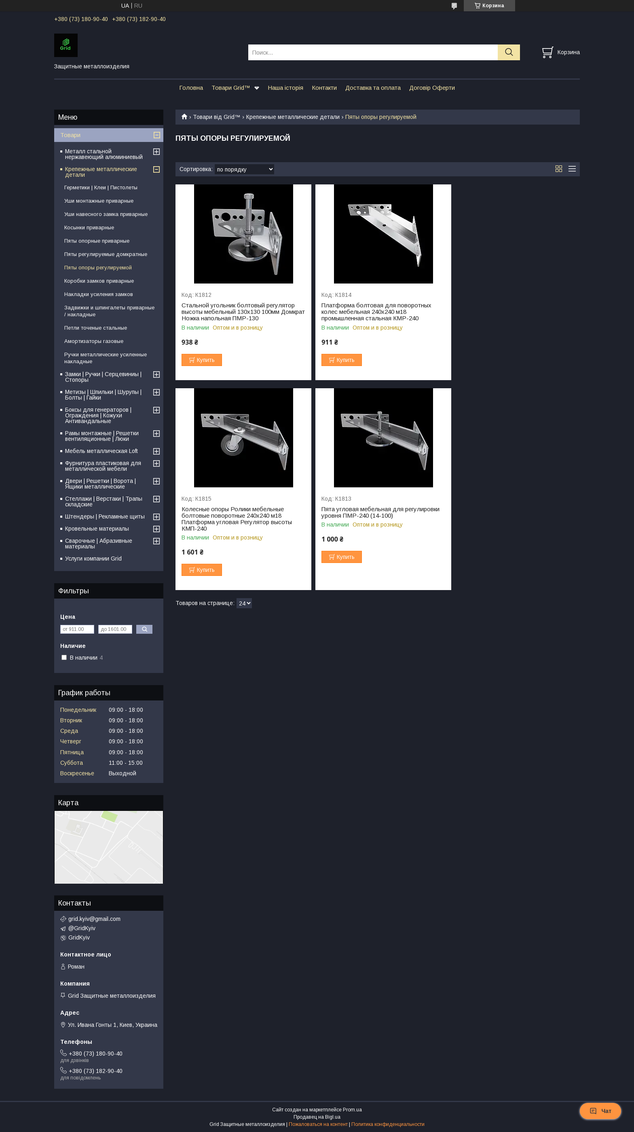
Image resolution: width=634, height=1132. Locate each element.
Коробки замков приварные (99, 281)
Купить (206, 360)
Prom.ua (352, 1110)
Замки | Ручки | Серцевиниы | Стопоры (103, 377)
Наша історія (285, 87)
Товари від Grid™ (216, 117)
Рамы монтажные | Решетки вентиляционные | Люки (102, 436)
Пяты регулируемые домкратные (105, 254)
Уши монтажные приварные (98, 201)
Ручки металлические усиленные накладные (105, 357)
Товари (70, 134)
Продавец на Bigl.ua (317, 1117)
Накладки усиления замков (98, 294)
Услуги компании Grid (93, 558)
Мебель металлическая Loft (101, 451)
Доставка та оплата (373, 87)
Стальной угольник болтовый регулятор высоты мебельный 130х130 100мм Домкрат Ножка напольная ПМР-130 (238, 312)
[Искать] (509, 52)
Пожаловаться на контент (318, 1124)
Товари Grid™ (230, 87)
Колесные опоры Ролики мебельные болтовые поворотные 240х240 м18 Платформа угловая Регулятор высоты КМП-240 (509, 315)
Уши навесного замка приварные (106, 214)
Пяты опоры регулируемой (98, 267)
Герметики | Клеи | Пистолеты (100, 187)
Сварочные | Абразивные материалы (98, 543)
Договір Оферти (432, 87)
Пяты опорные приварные (96, 241)
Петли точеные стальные (95, 328)
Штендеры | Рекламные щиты (105, 516)
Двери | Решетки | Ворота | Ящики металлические (100, 484)
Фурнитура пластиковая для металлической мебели (103, 466)
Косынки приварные (89, 227)
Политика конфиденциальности (388, 1124)
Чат (600, 1111)
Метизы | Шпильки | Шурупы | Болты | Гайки (103, 395)
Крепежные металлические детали (293, 117)
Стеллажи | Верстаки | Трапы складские (103, 501)
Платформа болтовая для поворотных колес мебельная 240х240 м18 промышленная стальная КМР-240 (373, 312)
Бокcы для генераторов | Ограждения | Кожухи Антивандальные (98, 415)
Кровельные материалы (97, 528)
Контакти (324, 87)
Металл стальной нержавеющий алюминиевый (104, 154)
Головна (191, 87)
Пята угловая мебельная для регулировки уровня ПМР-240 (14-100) (241, 518)
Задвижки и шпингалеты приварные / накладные (109, 311)
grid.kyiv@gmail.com (94, 919)
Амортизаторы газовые (93, 341)
